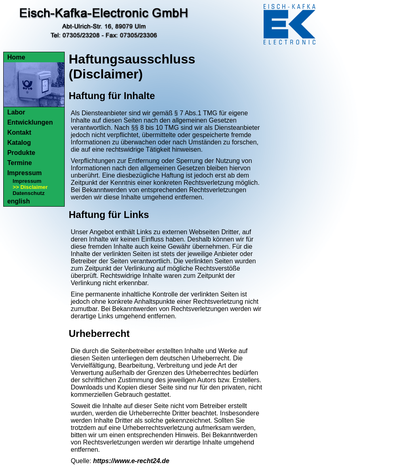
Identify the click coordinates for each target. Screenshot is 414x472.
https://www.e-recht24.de (131, 460)
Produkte (21, 152)
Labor (16, 112)
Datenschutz (28, 193)
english (18, 201)
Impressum (24, 172)
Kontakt (19, 132)
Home (16, 57)
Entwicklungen (30, 122)
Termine (19, 162)
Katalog (19, 142)
